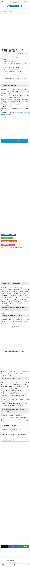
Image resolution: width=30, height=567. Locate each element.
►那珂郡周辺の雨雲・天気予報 (8, 234)
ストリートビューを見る (14, 140)
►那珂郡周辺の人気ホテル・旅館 (9, 241)
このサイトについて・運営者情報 (8, 560)
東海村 (2, 313)
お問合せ (15, 562)
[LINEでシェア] (25, 546)
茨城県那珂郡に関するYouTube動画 (11, 67)
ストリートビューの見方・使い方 (11, 69)
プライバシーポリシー (22, 560)
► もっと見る (5, 305)
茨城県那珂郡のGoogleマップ (10, 59)
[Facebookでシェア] (11, 546)
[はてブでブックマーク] (18, 546)
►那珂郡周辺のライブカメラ (8, 244)
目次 (13, 57)
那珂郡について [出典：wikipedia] (11, 61)
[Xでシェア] (4, 546)
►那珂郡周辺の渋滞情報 (7, 237)
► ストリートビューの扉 (10, 405)
